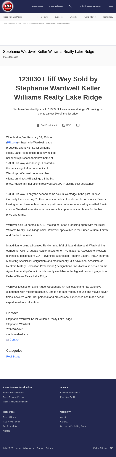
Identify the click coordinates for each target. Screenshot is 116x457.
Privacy (49, 448)
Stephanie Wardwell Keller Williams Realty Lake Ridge (49, 24)
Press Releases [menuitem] (55, 6)
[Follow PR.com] (110, 448)
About (63, 417)
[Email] (78, 125)
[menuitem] (70, 6)
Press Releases (9, 24)
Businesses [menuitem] (37, 6)
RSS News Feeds (11, 421)
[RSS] (64, 125)
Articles (6, 431)
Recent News (9, 417)
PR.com (12, 142)
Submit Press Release (90, 6)
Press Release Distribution (15, 401)
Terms (40, 448)
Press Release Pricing (13, 397)
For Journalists (10, 426)
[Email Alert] (38, 125)
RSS (68, 125)
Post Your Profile (68, 397)
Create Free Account (70, 392)
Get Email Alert (49, 125)
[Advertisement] (58, 35)
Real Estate (22, 24)
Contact (12, 339)
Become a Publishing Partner (74, 426)
